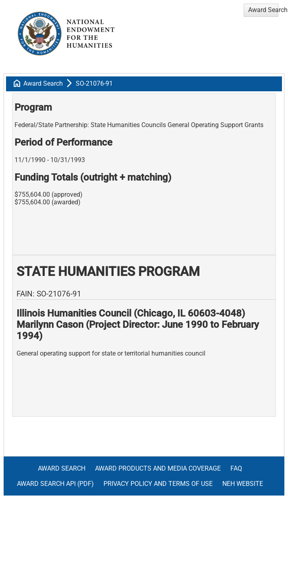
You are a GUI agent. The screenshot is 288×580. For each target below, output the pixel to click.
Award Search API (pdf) (55, 483)
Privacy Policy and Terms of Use (158, 483)
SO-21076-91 (94, 83)
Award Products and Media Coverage (158, 468)
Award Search (43, 83)
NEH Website (242, 483)
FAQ (236, 468)
